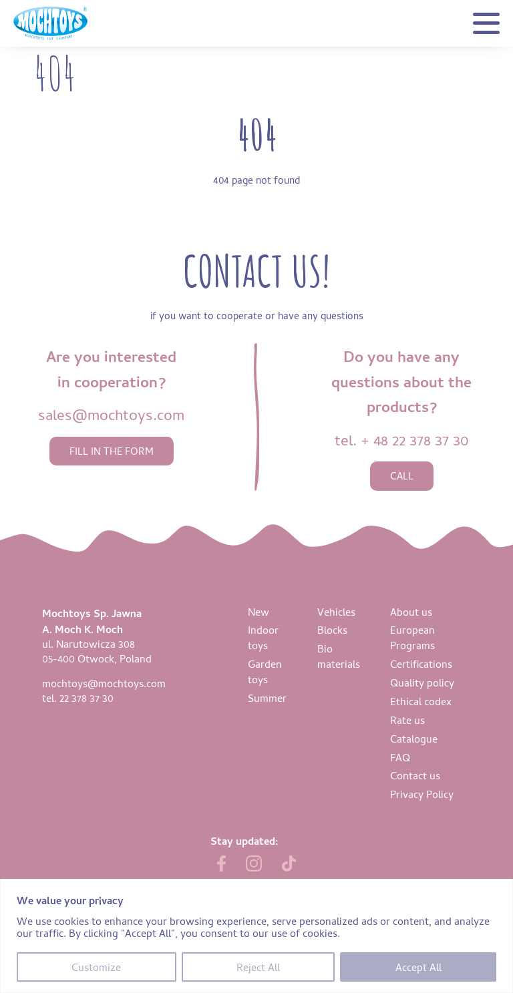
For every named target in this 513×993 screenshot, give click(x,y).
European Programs (412, 637)
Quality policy (422, 682)
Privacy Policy (422, 794)
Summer (267, 698)
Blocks (332, 630)
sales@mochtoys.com (111, 414)
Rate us (407, 720)
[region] (256, 936)
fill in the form (111, 451)
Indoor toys (263, 637)
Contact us (415, 775)
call (401, 475)
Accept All (418, 967)
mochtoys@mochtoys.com (104, 683)
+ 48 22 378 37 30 (415, 439)
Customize (96, 967)
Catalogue (414, 739)
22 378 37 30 (86, 698)
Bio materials (338, 656)
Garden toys (265, 671)
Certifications (421, 664)
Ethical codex (421, 701)
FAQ (400, 757)
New (258, 612)
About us (411, 612)
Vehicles (336, 612)
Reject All (258, 967)
